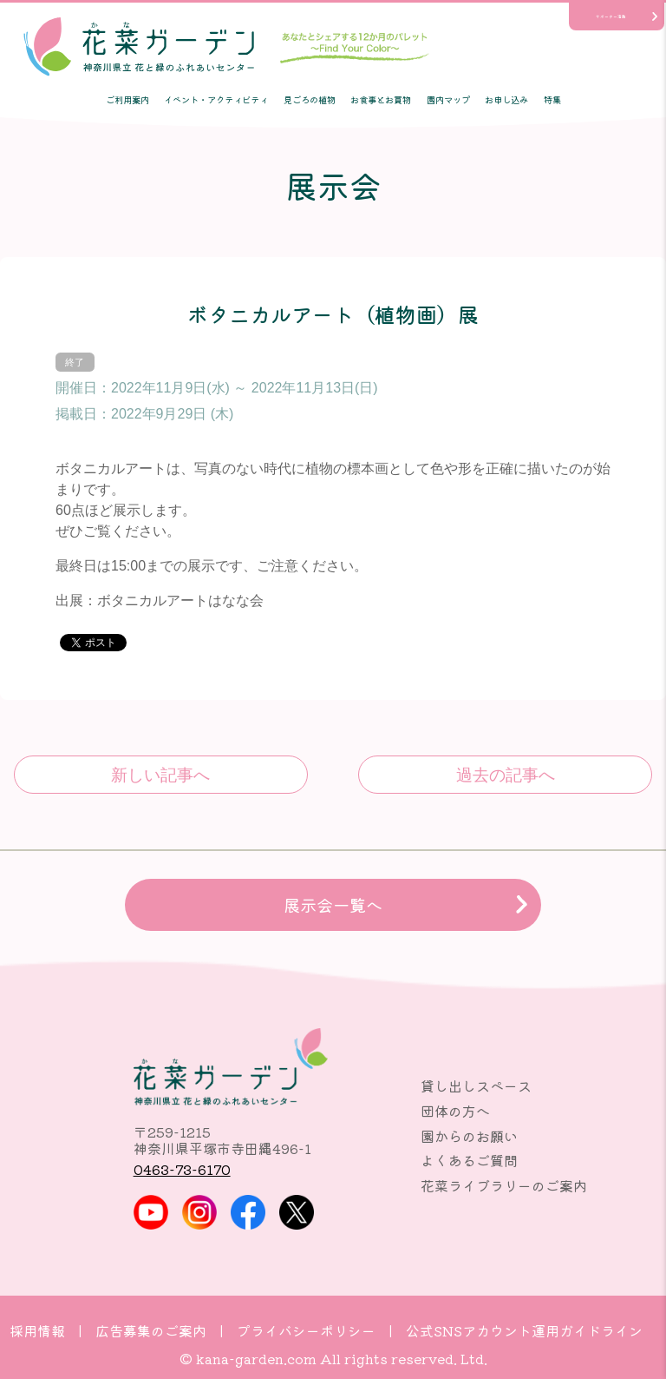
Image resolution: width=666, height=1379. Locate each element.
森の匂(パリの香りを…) (505, 774)
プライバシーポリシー (306, 1330)
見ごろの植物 (310, 99)
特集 (552, 99)
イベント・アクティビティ (216, 99)
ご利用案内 (127, 99)
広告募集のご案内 (150, 1330)
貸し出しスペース (476, 1085)
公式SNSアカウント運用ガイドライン (524, 1330)
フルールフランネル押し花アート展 (161, 774)
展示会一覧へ (333, 905)
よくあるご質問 (469, 1160)
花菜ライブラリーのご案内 (504, 1185)
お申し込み (506, 99)
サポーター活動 (611, 16)
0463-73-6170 (182, 1168)
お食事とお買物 (380, 99)
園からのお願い (469, 1135)
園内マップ (448, 99)
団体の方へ (455, 1110)
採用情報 (37, 1330)
